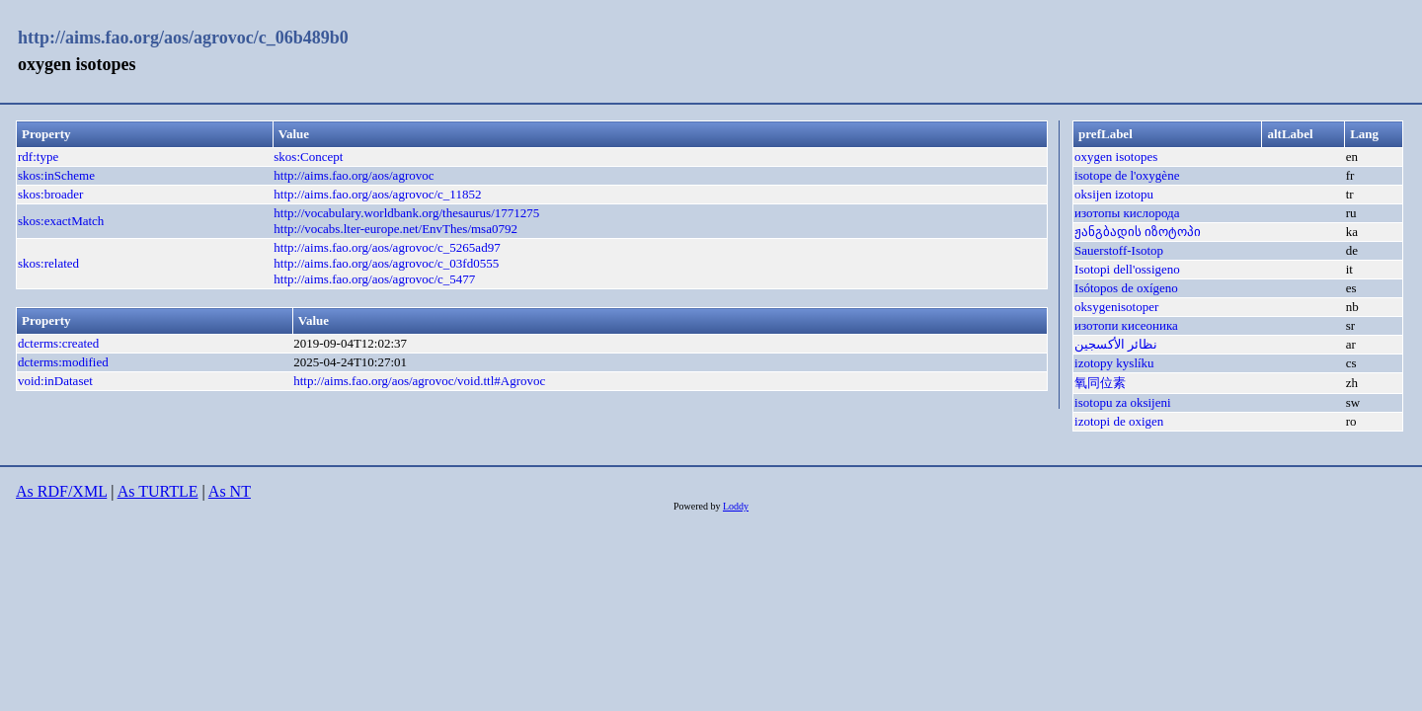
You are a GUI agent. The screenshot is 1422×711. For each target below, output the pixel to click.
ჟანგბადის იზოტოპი (1137, 231)
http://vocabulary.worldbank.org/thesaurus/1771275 (406, 212)
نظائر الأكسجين (1115, 344)
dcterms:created (58, 343)
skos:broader (50, 194)
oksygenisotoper (1116, 306)
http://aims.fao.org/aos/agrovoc (354, 175)
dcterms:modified (63, 362)
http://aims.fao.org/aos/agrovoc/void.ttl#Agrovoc (419, 380)
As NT (229, 491)
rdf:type (38, 156)
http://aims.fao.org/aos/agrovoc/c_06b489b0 (183, 37)
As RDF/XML (61, 491)
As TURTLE (158, 491)
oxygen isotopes (1115, 156)
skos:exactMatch (61, 220)
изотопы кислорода (1126, 212)
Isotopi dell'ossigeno (1127, 269)
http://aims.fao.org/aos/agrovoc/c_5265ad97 (387, 247)
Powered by (698, 506)
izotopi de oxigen (1118, 421)
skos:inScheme (56, 175)
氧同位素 (1100, 382)
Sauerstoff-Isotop (1118, 250)
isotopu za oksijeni (1122, 402)
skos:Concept (308, 156)
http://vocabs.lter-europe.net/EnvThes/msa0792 (395, 228)
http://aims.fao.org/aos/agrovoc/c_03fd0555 (386, 263)
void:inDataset (55, 380)
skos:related (48, 263)
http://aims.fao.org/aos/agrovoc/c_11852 (377, 194)
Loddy (736, 506)
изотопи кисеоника (1126, 325)
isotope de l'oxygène (1126, 175)
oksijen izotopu (1113, 194)
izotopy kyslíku (1114, 363)
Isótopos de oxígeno (1126, 287)
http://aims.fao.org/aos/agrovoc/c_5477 (374, 279)
